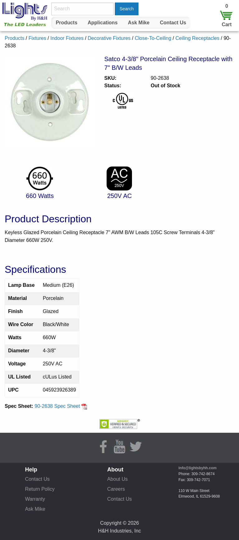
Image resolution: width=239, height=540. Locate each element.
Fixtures (37, 38)
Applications (103, 22)
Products (66, 22)
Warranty (35, 499)
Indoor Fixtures (67, 38)
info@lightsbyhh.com (198, 468)
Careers (116, 489)
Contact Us (173, 22)
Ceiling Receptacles (197, 38)
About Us (117, 479)
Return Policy (39, 489)
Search (127, 8)
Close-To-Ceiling (153, 38)
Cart (227, 24)
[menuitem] (66, 23)
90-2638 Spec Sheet (61, 406)
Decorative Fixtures (109, 38)
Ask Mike (138, 22)
